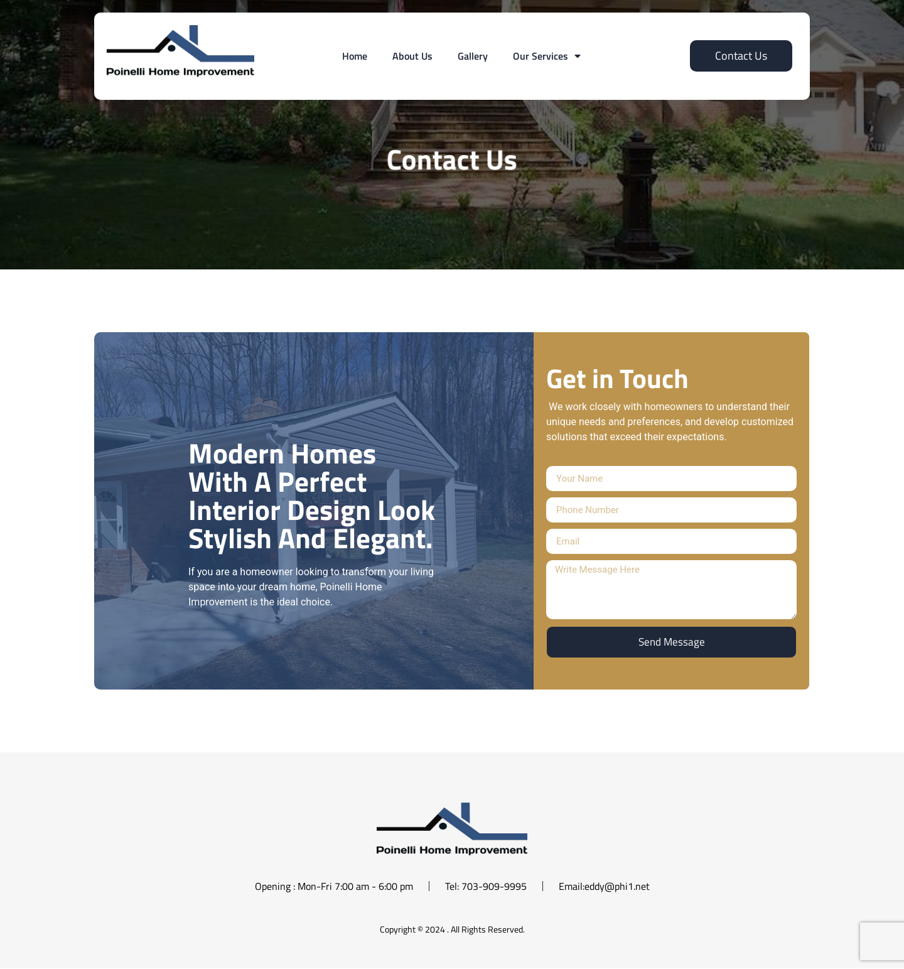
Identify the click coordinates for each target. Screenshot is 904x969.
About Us (412, 55)
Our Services (547, 56)
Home (354, 55)
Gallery (473, 55)
